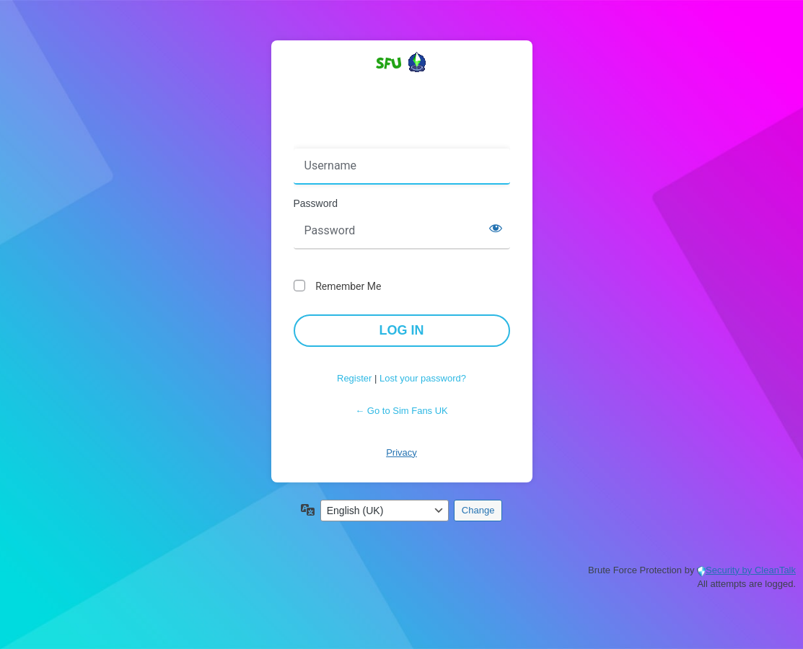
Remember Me (348, 286)
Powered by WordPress (402, 88)
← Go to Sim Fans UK (401, 410)
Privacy (401, 452)
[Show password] (495, 227)
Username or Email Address (361, 138)
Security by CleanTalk (751, 570)
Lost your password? (422, 378)
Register (354, 378)
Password (316, 203)
